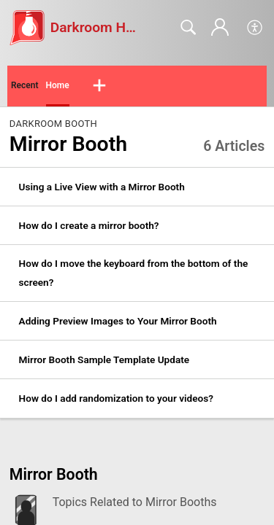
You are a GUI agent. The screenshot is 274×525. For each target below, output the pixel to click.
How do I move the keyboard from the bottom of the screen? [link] (133, 272)
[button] (255, 27)
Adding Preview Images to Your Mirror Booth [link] (118, 321)
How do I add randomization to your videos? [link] (116, 398)
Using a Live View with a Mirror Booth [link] (102, 186)
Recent (25, 85)
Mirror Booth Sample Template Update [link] (104, 359)
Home (57, 85)
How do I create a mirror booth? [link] (89, 225)
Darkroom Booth (53, 123)
